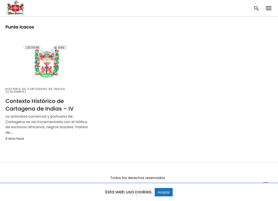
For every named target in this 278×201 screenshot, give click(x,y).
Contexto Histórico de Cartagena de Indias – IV (39, 104)
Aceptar (163, 192)
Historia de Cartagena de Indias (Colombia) (35, 90)
